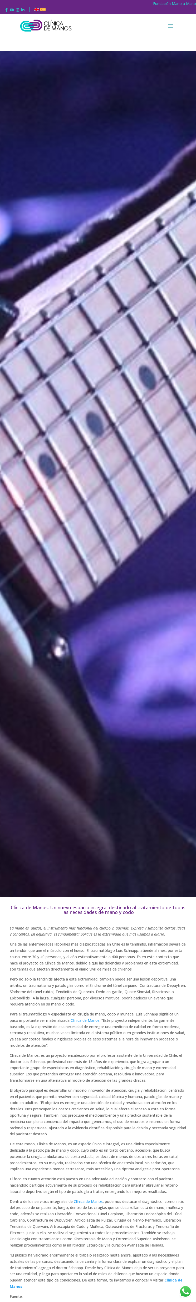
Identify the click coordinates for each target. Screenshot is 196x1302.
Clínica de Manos (85, 1020)
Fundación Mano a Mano (174, 3)
